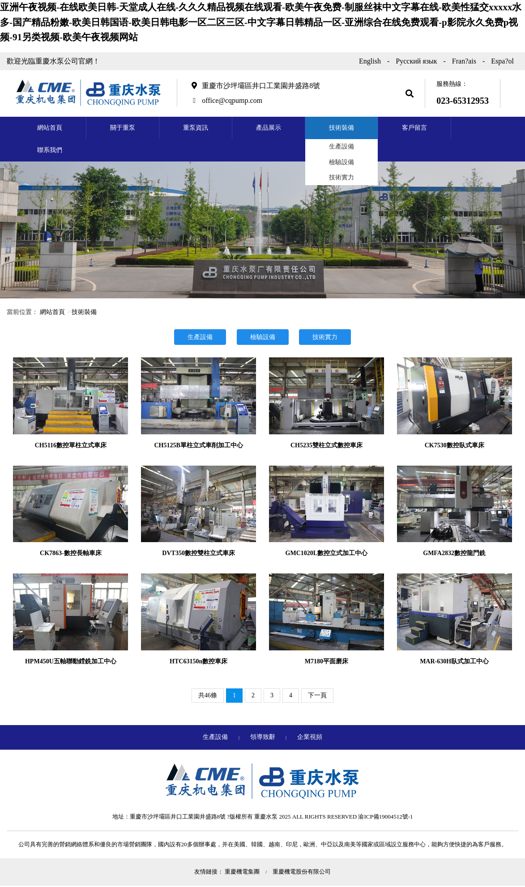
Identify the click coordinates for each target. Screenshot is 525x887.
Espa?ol (502, 61)
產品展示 (268, 127)
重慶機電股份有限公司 (302, 871)
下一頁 (317, 695)
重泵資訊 (195, 127)
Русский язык (416, 61)
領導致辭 (263, 737)
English (370, 61)
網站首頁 (49, 127)
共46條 (207, 695)
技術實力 (341, 177)
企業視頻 (309, 737)
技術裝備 (341, 127)
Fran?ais (464, 61)
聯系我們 (49, 150)
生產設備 (341, 146)
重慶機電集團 (243, 871)
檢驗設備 (341, 162)
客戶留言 (414, 127)
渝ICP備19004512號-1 (385, 816)
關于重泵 (122, 127)
